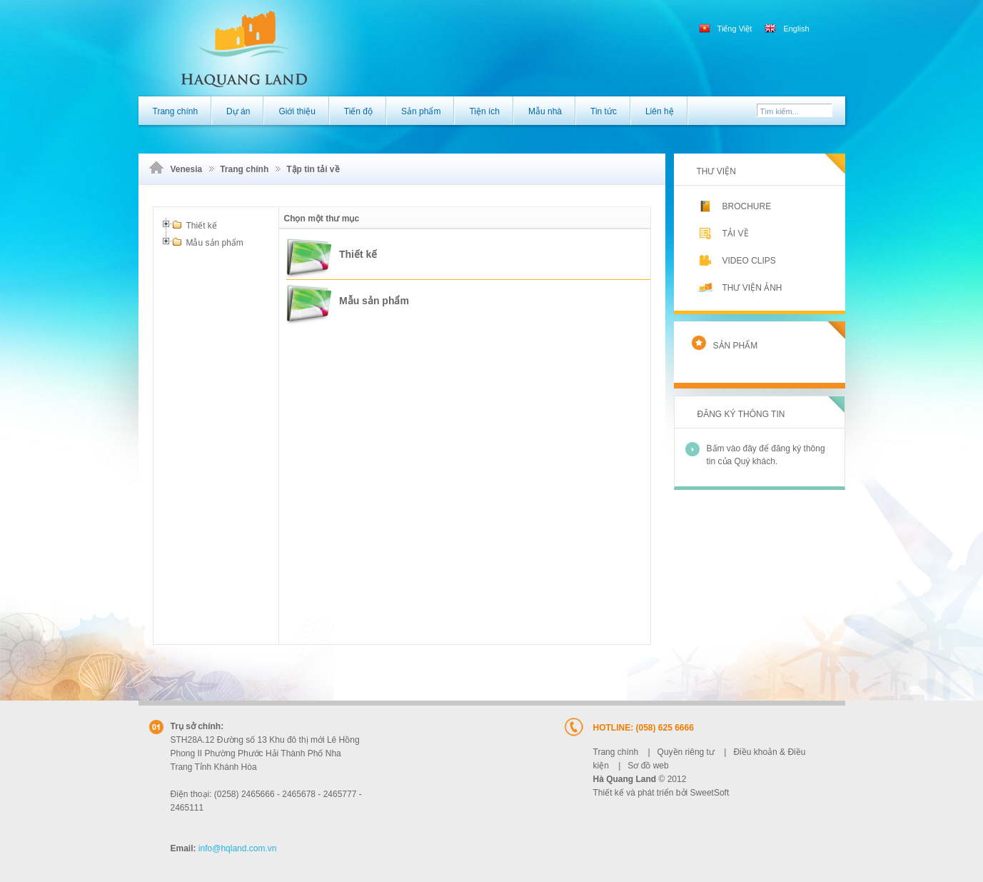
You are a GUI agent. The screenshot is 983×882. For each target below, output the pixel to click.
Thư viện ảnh (741, 288)
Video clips (738, 260)
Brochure (736, 206)
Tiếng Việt (727, 28)
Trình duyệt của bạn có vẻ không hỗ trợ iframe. (464, 450)
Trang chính (244, 169)
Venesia (187, 169)
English (787, 28)
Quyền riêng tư (686, 752)
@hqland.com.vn (237, 848)
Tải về (724, 233)
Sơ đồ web (647, 766)
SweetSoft (710, 793)
